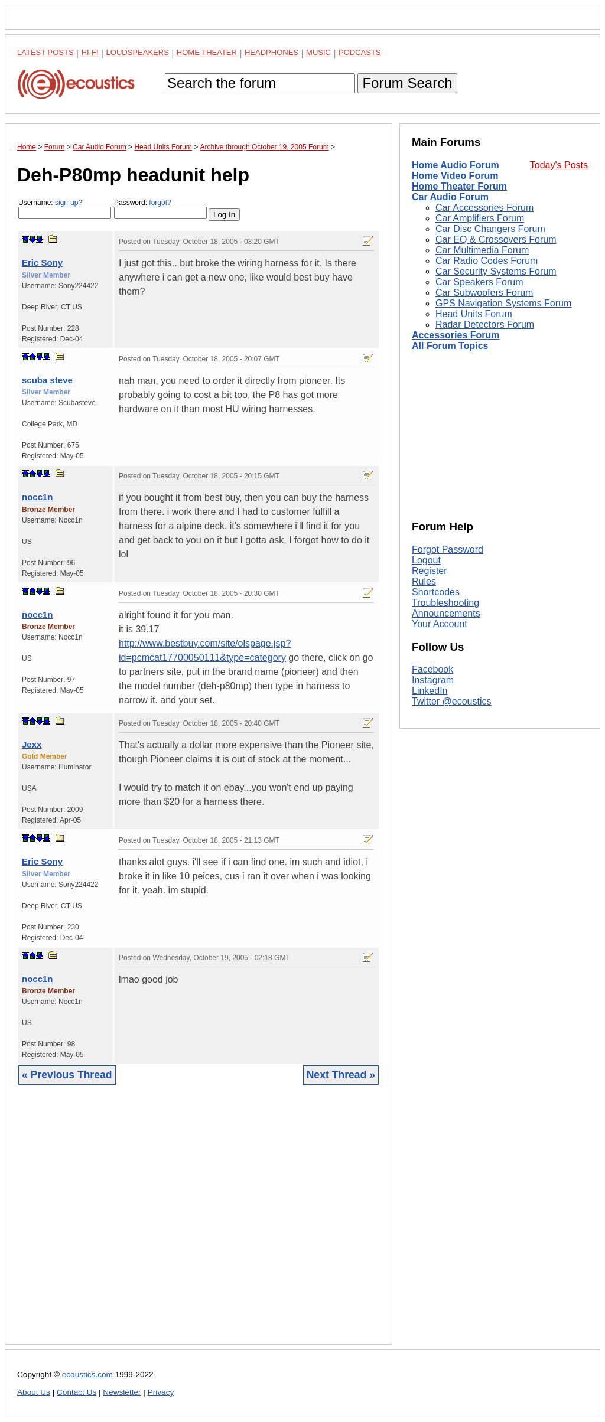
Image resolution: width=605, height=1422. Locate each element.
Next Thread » (341, 1075)
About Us (33, 1392)
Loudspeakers (137, 52)
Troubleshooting (445, 603)
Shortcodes (436, 592)
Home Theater (207, 52)
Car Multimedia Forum (482, 250)
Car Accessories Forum (484, 208)
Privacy (161, 1392)
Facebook (432, 669)
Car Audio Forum (450, 197)
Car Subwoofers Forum (484, 293)
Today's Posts (559, 165)
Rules (424, 581)
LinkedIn (430, 691)
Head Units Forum (473, 314)
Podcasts (360, 52)
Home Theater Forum (459, 186)
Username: (64, 208)
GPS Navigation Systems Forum (503, 303)
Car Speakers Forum (479, 282)
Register (429, 571)
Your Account (439, 624)
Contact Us (76, 1392)
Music (318, 52)
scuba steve (47, 380)
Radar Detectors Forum (484, 324)
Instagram (433, 680)
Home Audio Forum (455, 165)
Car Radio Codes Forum (486, 261)
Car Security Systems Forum (495, 271)
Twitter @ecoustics (452, 701)
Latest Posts (45, 52)
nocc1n (37, 497)
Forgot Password (447, 549)
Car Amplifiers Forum (479, 218)
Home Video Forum (455, 176)
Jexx (31, 744)
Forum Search (407, 83)
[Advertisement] (198, 1223)
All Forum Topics (450, 346)
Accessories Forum (456, 335)
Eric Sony (42, 262)
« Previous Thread (67, 1075)
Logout (426, 560)
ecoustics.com (87, 1374)
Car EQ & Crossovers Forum (495, 239)
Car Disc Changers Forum (490, 229)
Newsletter (122, 1392)
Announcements (446, 613)
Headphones (271, 52)
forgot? (160, 202)
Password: (160, 208)
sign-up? (68, 202)
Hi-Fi (90, 52)
